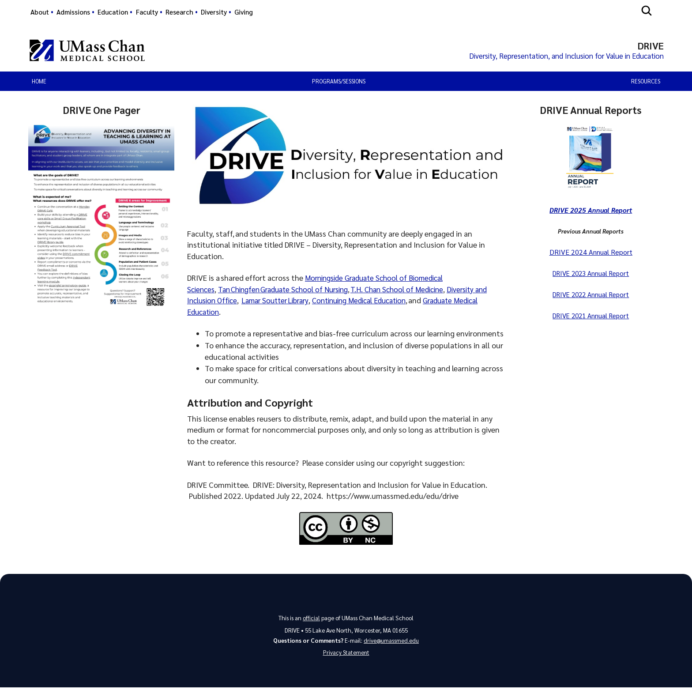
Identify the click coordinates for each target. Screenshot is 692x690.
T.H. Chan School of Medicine (411, 290)
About (39, 12)
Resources (645, 82)
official (311, 619)
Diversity (214, 12)
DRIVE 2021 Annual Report (590, 315)
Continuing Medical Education (387, 301)
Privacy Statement (346, 655)
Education (113, 12)
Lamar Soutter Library (296, 301)
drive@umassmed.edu (391, 642)
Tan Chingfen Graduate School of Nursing (290, 290)
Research (179, 12)
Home (39, 82)
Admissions (73, 12)
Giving (243, 12)
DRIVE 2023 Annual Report (590, 274)
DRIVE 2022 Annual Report (590, 294)
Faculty (147, 12)
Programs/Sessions (338, 82)
